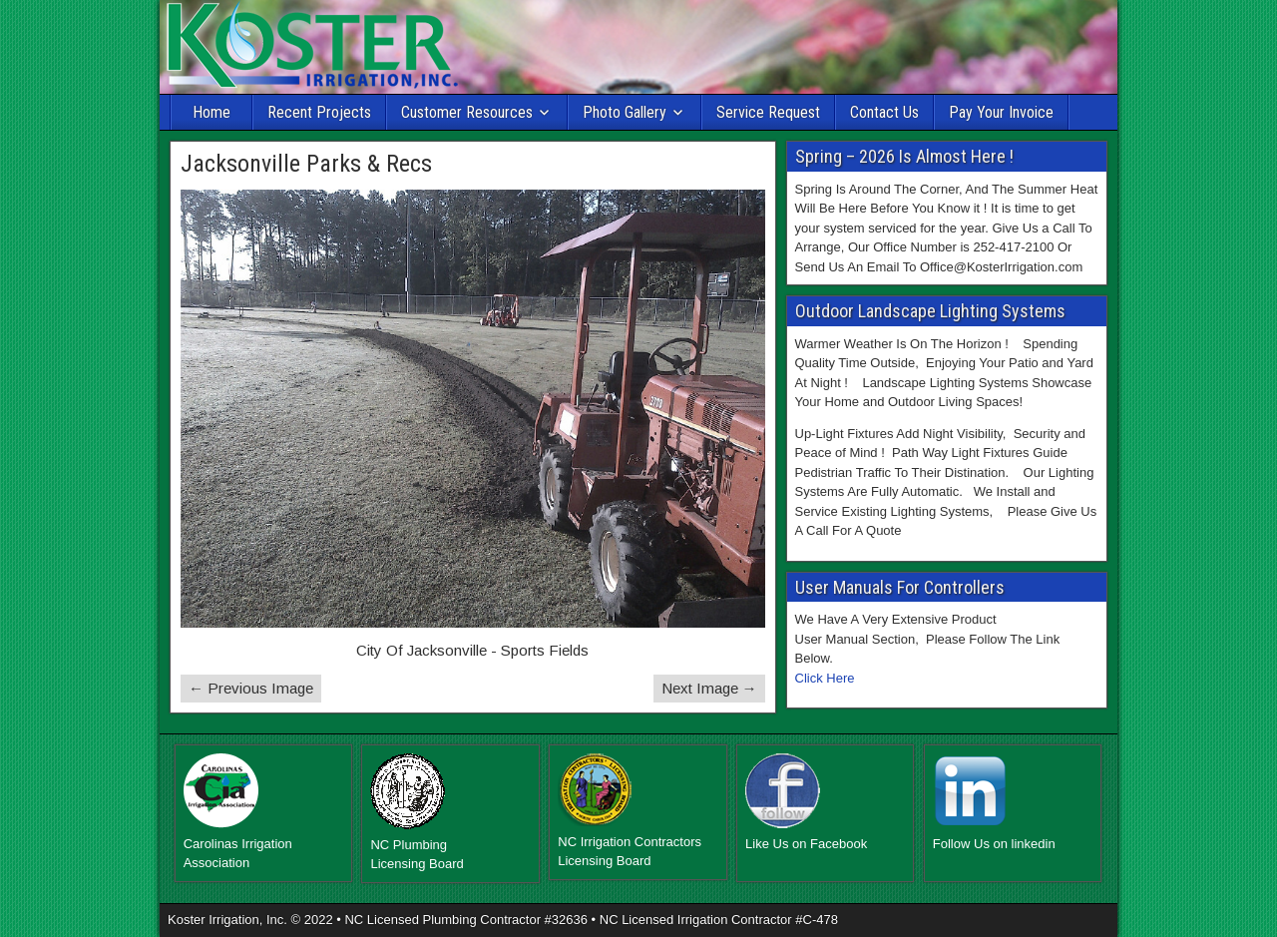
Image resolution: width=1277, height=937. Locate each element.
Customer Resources (467, 112)
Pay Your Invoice (1001, 112)
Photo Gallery (624, 112)
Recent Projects (319, 112)
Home (211, 112)
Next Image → (709, 688)
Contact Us (884, 112)
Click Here (825, 678)
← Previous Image (251, 688)
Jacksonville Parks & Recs (306, 164)
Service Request (768, 112)
